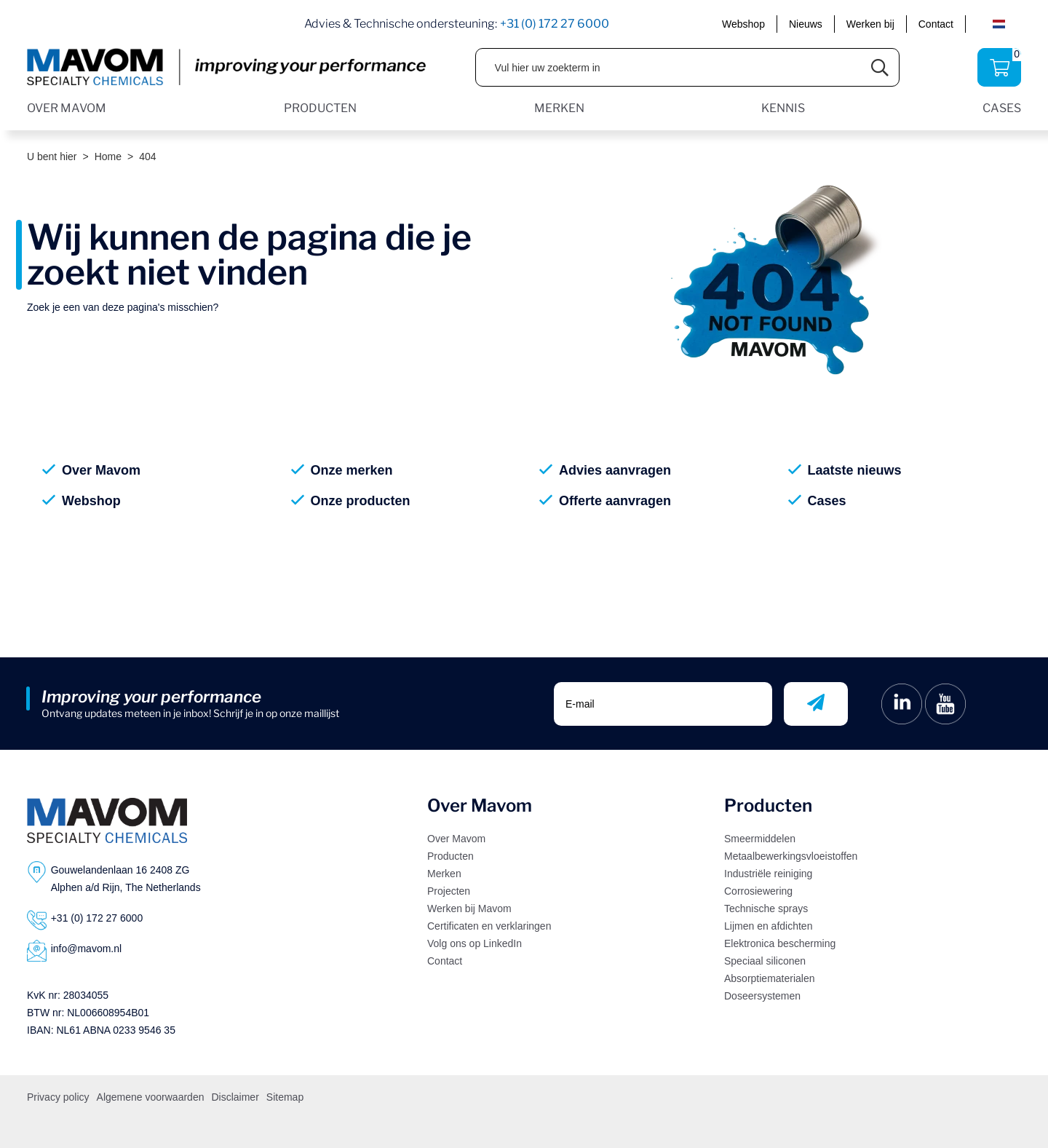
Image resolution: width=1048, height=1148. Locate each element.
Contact (935, 24)
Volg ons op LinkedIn (474, 943)
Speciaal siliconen (765, 961)
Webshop (743, 24)
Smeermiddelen (759, 838)
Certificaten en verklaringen (489, 926)
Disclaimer (234, 1097)
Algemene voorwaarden (151, 1097)
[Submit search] (880, 67)
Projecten (448, 891)
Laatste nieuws (855, 470)
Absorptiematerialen (769, 978)
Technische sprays (766, 908)
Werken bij (870, 24)
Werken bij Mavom (469, 908)
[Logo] (107, 820)
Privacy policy (58, 1097)
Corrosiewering (758, 891)
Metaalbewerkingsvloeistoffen (790, 856)
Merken (444, 873)
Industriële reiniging (768, 873)
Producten (450, 856)
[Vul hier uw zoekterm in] (669, 67)
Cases (827, 501)
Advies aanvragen (615, 470)
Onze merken (352, 470)
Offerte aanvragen (615, 501)
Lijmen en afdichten (768, 926)
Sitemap (284, 1097)
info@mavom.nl (86, 948)
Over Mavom (101, 470)
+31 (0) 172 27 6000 (554, 24)
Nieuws (805, 24)
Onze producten (360, 501)
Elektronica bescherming (779, 943)
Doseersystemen (762, 996)
